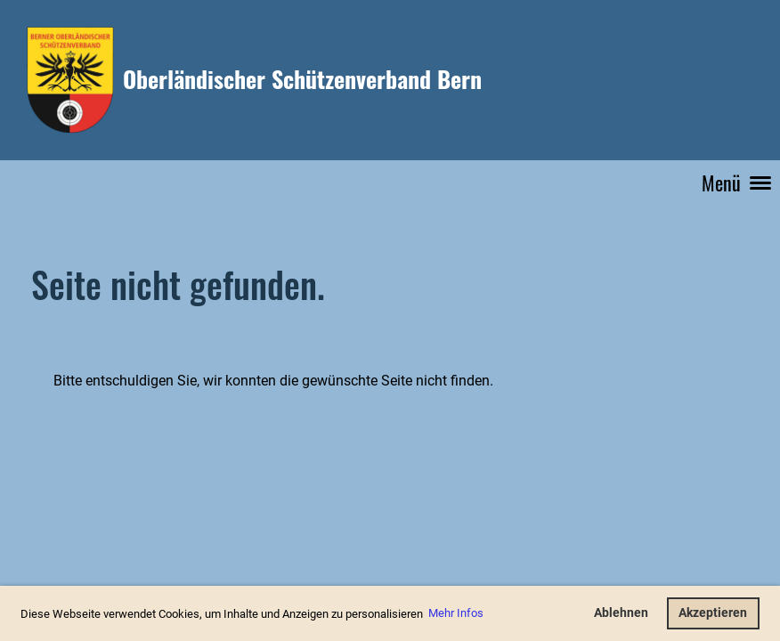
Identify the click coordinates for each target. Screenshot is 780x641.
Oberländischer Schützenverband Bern (302, 79)
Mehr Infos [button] (455, 613)
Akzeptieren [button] (712, 613)
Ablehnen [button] (621, 613)
